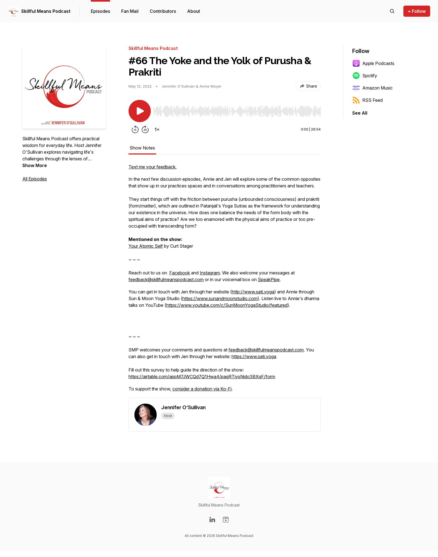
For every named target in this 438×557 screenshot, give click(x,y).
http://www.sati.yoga (253, 292)
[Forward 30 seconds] (145, 129)
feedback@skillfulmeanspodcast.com (166, 279)
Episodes (100, 11)
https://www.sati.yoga (254, 356)
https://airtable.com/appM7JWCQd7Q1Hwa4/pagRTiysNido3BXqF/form (201, 376)
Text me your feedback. (152, 167)
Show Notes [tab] (142, 148)
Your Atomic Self (145, 246)
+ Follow (417, 11)
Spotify (364, 75)
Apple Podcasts (373, 63)
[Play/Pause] (139, 111)
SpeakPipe (269, 279)
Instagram (210, 273)
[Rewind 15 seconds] (135, 129)
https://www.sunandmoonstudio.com (220, 298)
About (193, 11)
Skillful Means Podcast (45, 11)
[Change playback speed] (157, 129)
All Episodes (34, 179)
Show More (34, 165)
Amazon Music (372, 88)
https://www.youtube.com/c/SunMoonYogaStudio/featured (226, 305)
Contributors (163, 11)
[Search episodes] (392, 11)
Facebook (179, 273)
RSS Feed (367, 100)
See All (359, 113)
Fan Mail (130, 11)
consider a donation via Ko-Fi (202, 389)
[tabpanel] (224, 280)
